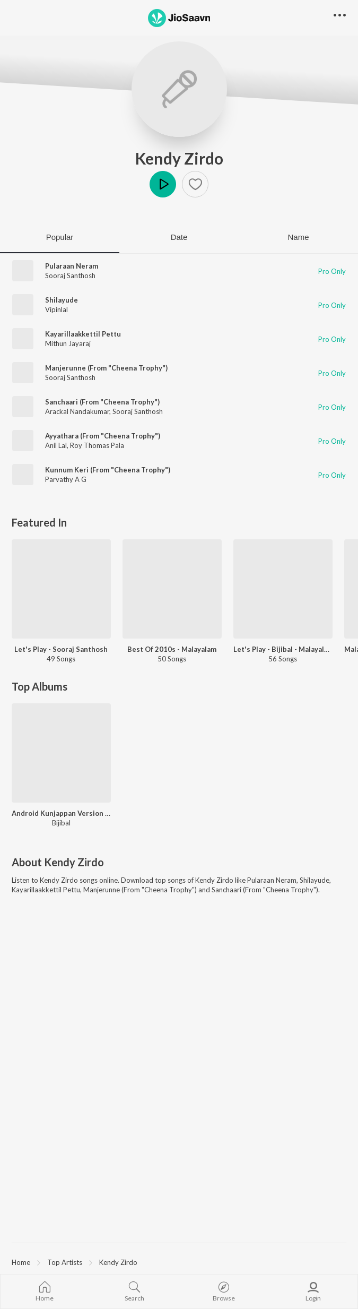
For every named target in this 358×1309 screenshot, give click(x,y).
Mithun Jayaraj (68, 343)
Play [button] (163, 184)
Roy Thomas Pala (97, 445)
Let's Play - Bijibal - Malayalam (283, 649)
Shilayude (61, 300)
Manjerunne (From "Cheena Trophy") (106, 368)
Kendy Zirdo (179, 158)
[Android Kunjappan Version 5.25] (61, 753)
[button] (195, 184)
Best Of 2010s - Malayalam (171, 649)
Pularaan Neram (71, 266)
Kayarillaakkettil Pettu (83, 334)
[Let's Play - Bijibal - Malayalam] (283, 589)
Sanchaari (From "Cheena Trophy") (102, 402)
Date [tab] (179, 237)
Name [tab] (298, 237)
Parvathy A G (65, 479)
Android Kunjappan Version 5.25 (61, 813)
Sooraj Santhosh (70, 275)
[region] (179, 1262)
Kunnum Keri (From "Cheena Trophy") (107, 470)
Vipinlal (56, 309)
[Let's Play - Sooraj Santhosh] (61, 589)
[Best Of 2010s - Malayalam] (172, 589)
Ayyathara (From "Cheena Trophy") (102, 436)
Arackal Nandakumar (77, 411)
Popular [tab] (60, 237)
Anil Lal (56, 445)
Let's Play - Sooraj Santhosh (61, 649)
